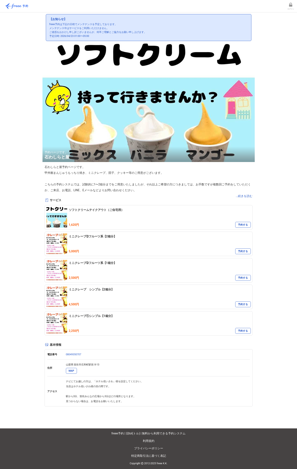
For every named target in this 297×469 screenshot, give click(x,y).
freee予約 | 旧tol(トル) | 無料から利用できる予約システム (149, 433)
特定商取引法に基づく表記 (148, 455)
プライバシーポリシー (148, 448)
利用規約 (148, 440)
